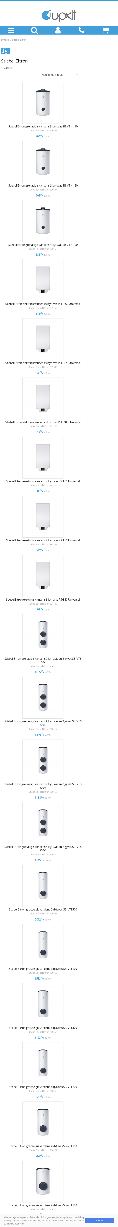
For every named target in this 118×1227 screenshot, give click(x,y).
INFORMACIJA (10, 1153)
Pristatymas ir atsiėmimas (19, 1130)
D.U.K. (5, 1119)
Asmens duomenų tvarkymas (21, 1172)
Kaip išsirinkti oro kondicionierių (22, 1147)
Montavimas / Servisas (17, 1159)
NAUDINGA (8, 1141)
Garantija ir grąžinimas (17, 1134)
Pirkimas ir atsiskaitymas (18, 1125)
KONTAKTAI (9, 1178)
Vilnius (8, 1185)
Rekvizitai (9, 1193)
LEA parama (11, 1163)
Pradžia (5, 39)
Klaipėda (9, 1189)
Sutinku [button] (99, 1220)
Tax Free (9, 1168)
